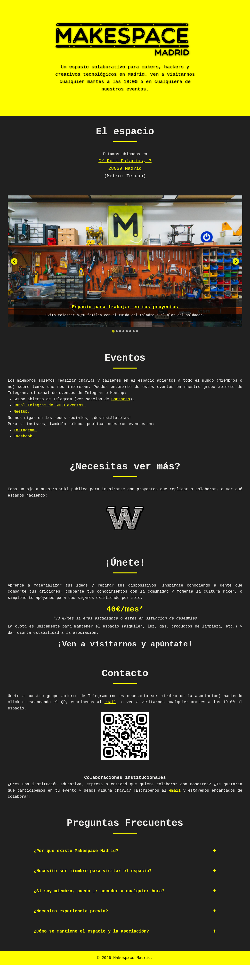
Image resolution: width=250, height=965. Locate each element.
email (110, 702)
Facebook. (24, 436)
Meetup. (22, 412)
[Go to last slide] (14, 261)
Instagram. (25, 430)
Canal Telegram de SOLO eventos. (50, 405)
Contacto (120, 399)
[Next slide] (236, 261)
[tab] (113, 331)
